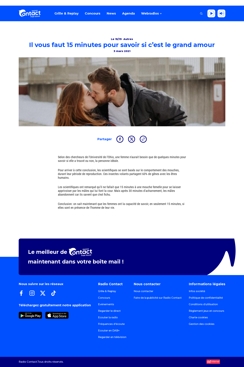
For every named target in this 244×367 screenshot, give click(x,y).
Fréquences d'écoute (111, 324)
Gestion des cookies (201, 324)
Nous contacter (143, 291)
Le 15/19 (116, 39)
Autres (128, 39)
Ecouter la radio (108, 317)
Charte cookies (198, 317)
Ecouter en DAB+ (109, 330)
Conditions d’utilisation (203, 304)
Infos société (197, 291)
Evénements (106, 304)
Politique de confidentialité (206, 297)
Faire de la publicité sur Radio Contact (158, 297)
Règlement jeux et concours (206, 310)
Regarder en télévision (112, 337)
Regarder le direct (109, 310)
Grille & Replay (107, 291)
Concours (104, 297)
